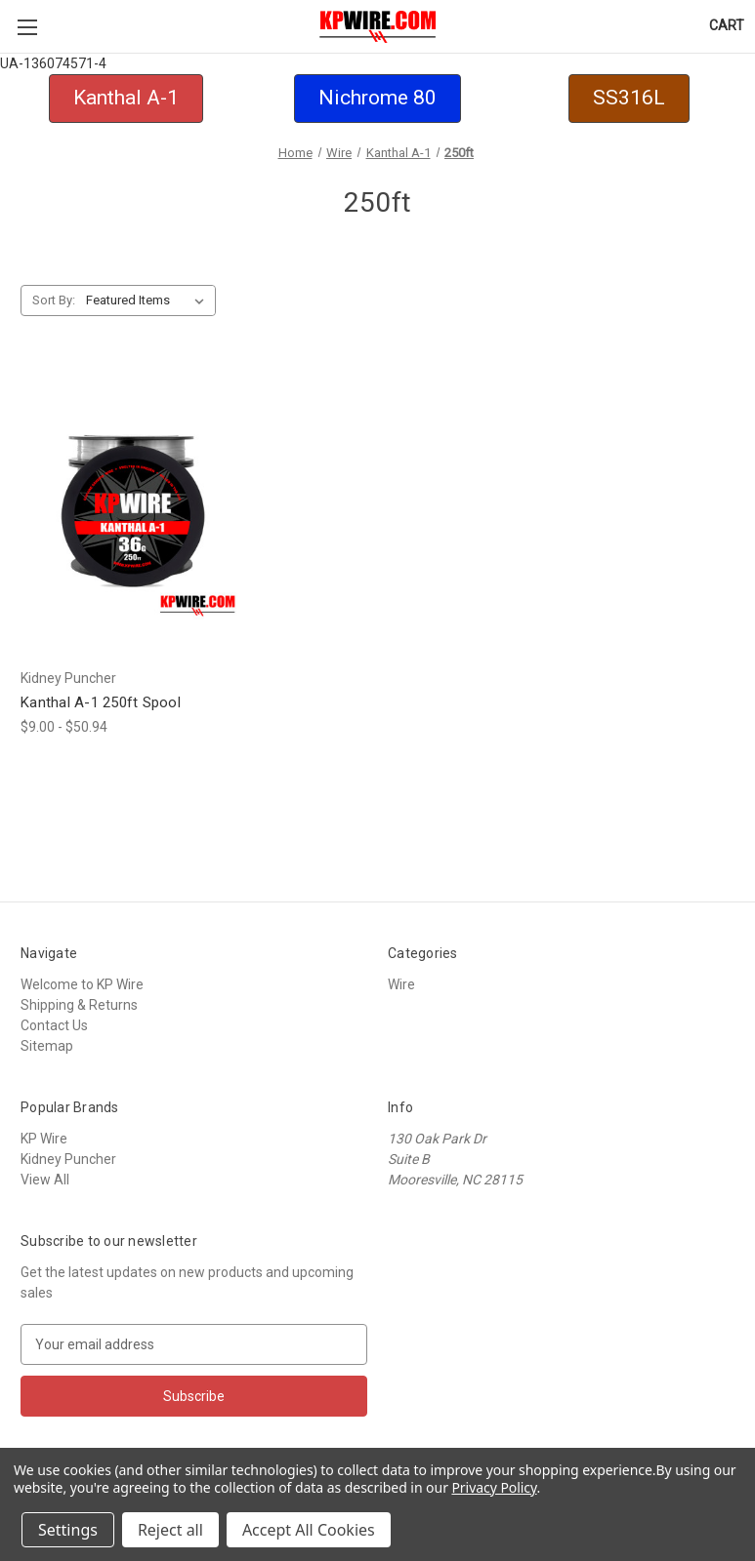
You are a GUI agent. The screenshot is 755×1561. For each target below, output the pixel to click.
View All (45, 1179)
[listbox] (149, 300)
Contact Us (54, 1025)
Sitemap (47, 1046)
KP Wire (44, 1138)
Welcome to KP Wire (82, 984)
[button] (126, 98)
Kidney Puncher (68, 1159)
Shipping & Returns (79, 1005)
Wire (401, 984)
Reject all (170, 1530)
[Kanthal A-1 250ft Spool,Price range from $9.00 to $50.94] (132, 511)
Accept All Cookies (308, 1530)
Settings (68, 1530)
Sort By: (53, 300)
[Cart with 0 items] (726, 26)
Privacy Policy (493, 1487)
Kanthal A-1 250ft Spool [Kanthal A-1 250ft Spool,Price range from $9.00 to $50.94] (101, 702)
